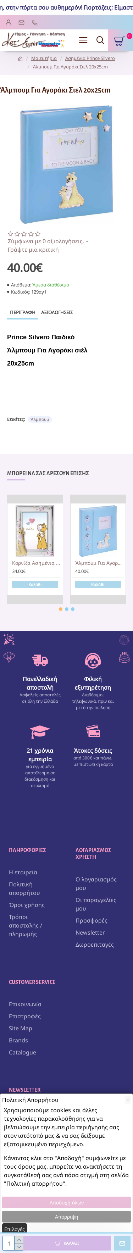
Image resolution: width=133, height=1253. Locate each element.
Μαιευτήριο (44, 58)
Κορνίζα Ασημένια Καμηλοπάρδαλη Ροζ (36, 563)
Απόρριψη (66, 1216)
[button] (60, 609)
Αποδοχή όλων (67, 1202)
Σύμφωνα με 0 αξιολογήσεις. (46, 241)
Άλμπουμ (40, 419)
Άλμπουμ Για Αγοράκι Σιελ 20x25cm (99, 563)
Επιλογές (14, 1229)
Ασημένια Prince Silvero (90, 58)
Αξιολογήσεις (57, 312)
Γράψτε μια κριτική (33, 250)
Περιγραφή (22, 312)
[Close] (128, 1100)
